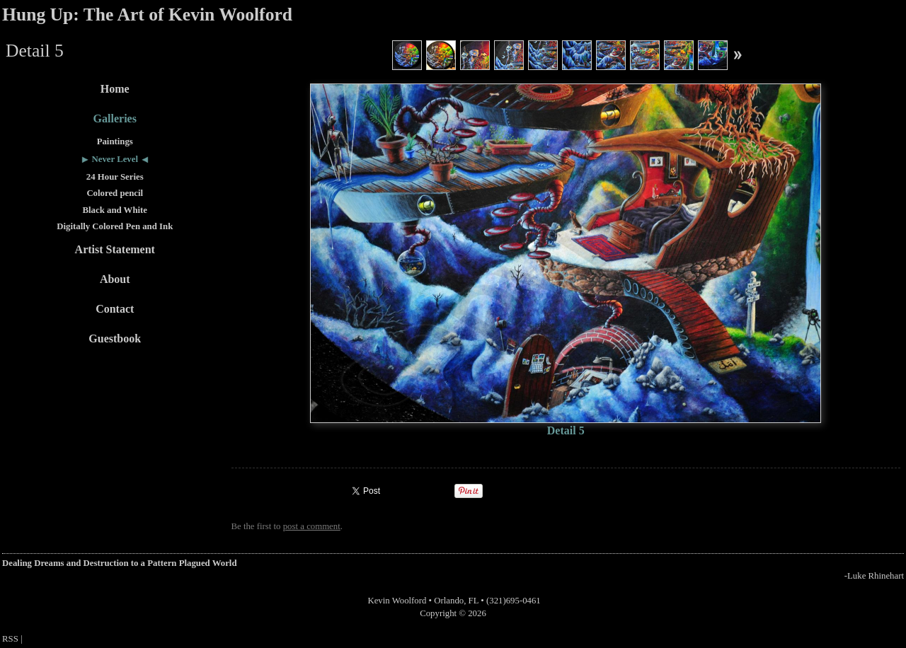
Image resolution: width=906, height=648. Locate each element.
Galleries (115, 118)
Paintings (115, 141)
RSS (10, 639)
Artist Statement (115, 249)
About (115, 279)
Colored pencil (114, 193)
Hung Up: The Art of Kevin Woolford (147, 14)
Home (115, 89)
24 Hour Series (115, 177)
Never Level (115, 159)
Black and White (115, 210)
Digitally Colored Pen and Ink (115, 226)
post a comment (311, 526)
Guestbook (114, 338)
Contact (115, 309)
